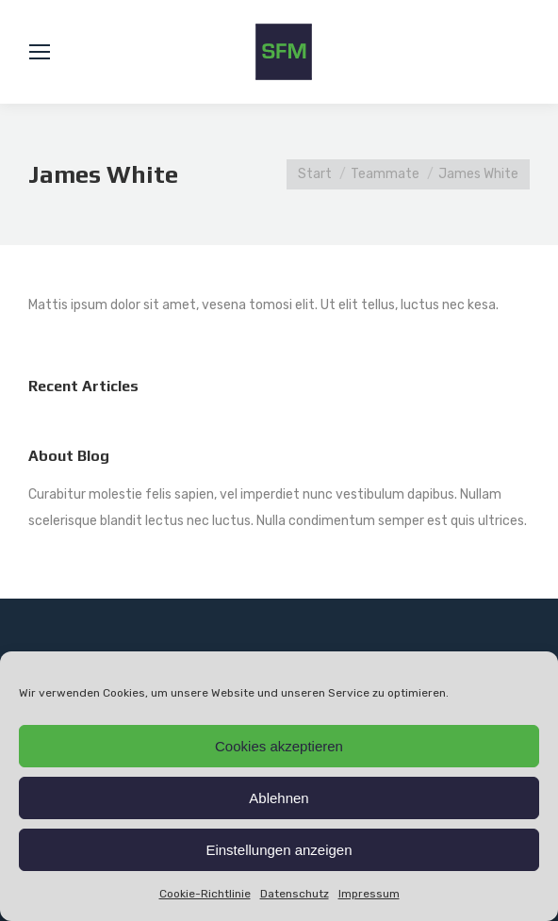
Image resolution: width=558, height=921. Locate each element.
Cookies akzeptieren (279, 746)
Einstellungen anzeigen (278, 850)
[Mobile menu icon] (39, 52)
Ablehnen (278, 798)
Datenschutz (294, 893)
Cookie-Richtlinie (205, 893)
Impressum (369, 893)
